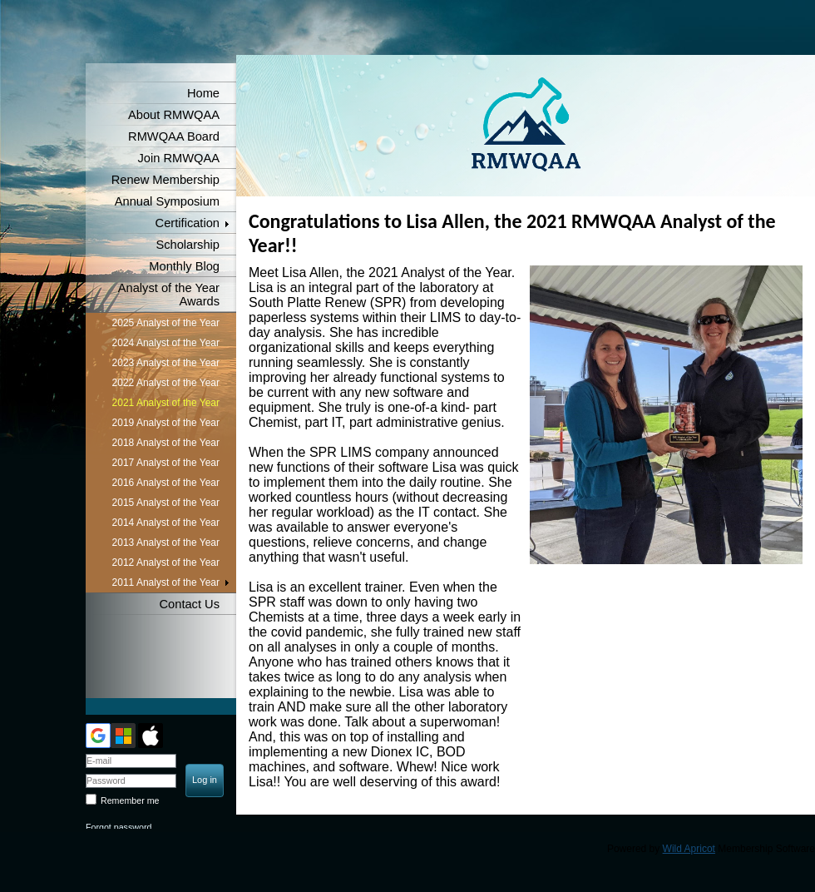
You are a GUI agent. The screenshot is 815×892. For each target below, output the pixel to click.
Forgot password (118, 827)
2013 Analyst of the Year (166, 542)
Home (203, 93)
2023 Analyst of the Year (166, 363)
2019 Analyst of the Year (166, 423)
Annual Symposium (167, 201)
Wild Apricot (689, 849)
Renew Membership (165, 179)
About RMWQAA (174, 114)
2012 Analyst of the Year (166, 562)
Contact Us (190, 604)
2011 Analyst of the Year (166, 582)
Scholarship (188, 244)
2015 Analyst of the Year (166, 502)
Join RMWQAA (178, 158)
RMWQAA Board (174, 136)
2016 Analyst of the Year (166, 482)
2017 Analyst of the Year (166, 462)
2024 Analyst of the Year (166, 343)
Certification (188, 223)
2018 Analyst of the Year (166, 442)
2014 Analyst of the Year (166, 522)
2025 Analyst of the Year (166, 323)
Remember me (130, 800)
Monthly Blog (184, 266)
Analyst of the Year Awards (169, 294)
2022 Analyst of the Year (166, 383)
